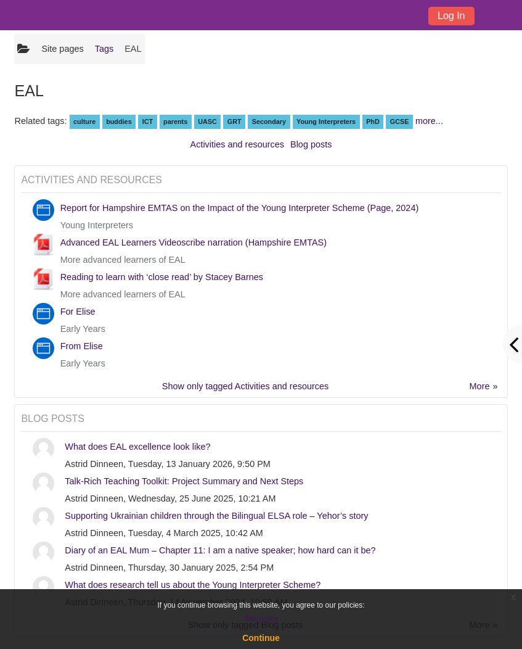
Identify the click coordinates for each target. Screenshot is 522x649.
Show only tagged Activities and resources (245, 386)
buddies (119, 121)
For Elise (78, 311)
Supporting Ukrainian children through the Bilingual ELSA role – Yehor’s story (216, 516)
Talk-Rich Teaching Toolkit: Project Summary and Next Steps (184, 481)
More (480, 386)
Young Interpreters (326, 121)
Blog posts (311, 144)
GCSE (399, 121)
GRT (234, 121)
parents (175, 121)
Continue (261, 638)
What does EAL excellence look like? (137, 447)
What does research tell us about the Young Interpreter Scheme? (192, 585)
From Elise (81, 346)
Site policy (261, 618)
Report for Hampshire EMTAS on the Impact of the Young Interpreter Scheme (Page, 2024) (239, 208)
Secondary (269, 121)
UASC (207, 121)
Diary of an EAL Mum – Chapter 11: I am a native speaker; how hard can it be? (220, 550)
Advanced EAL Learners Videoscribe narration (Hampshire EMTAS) (193, 242)
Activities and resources (237, 144)
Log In (451, 15)
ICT (147, 121)
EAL (132, 49)
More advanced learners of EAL (123, 260)
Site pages (62, 49)
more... (429, 121)
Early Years (82, 329)
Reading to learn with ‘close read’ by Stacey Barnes (161, 277)
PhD (373, 121)
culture (84, 121)
